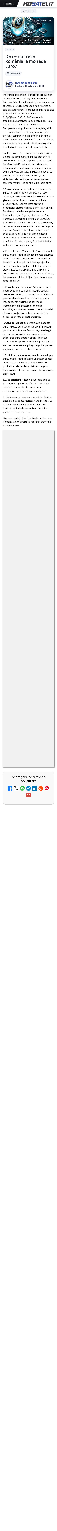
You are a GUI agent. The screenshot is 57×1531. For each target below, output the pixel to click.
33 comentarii (13, 73)
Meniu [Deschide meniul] (9, 4)
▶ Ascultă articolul (42, 20)
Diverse (10, 49)
